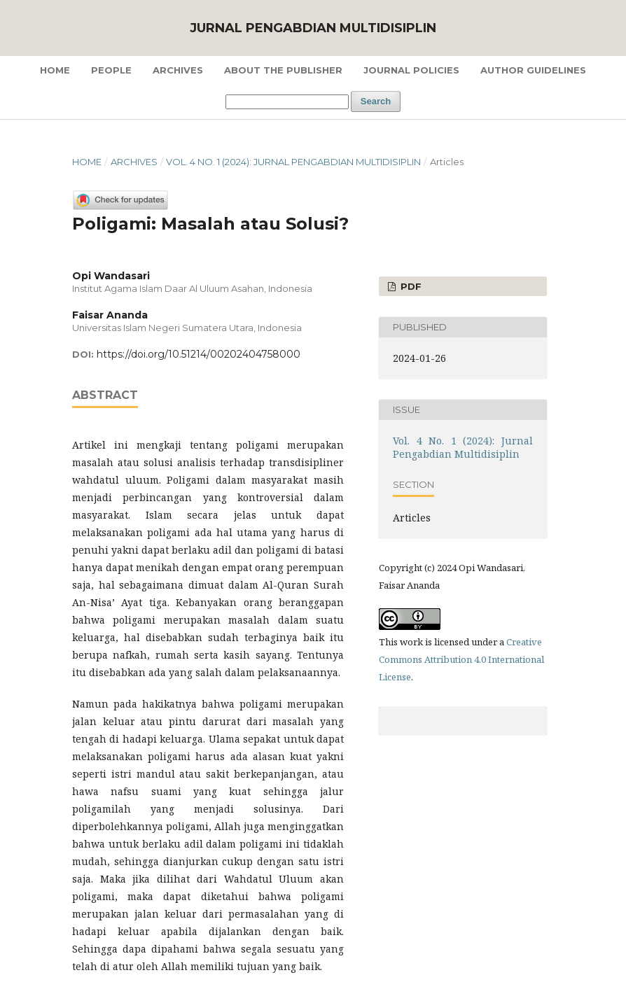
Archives (178, 70)
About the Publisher (283, 70)
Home (55, 70)
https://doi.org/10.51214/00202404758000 (198, 354)
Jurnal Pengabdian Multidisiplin (313, 28)
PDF (410, 286)
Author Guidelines (533, 70)
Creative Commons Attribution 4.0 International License (461, 659)
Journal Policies (411, 70)
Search (376, 101)
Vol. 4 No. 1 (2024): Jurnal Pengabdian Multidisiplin (293, 161)
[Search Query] (287, 101)
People (111, 70)
